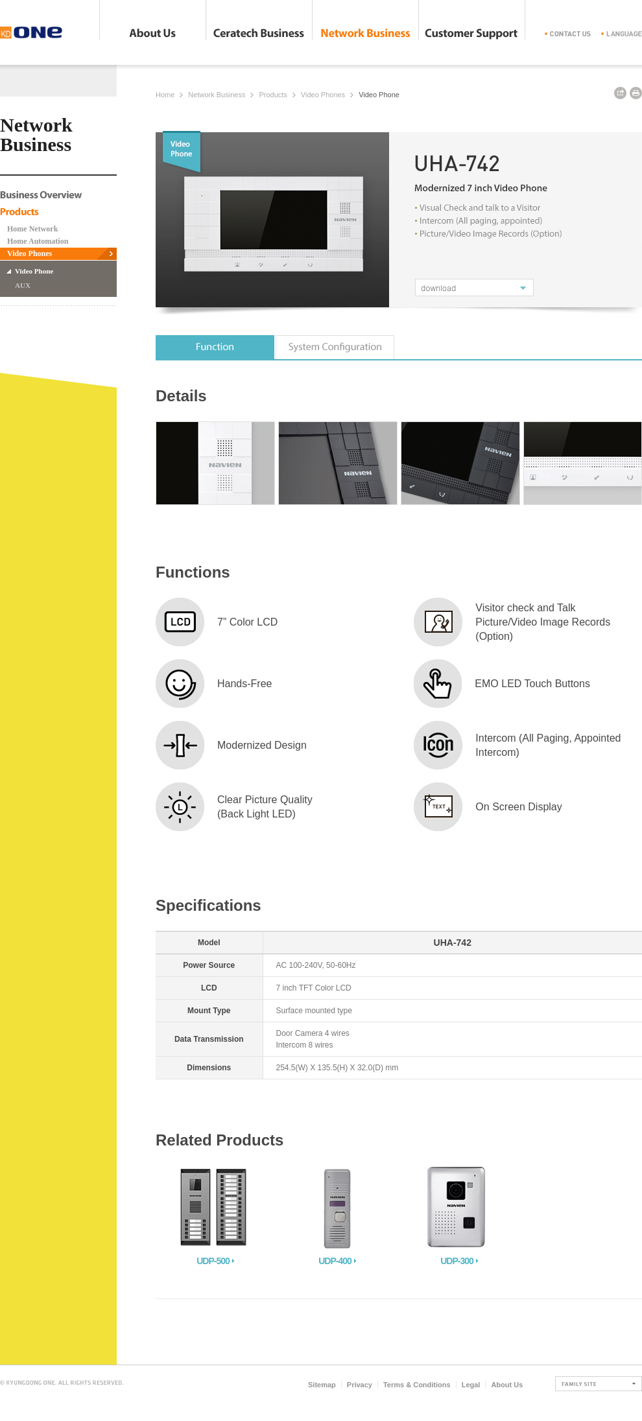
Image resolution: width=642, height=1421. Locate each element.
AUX (22, 285)
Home (165, 95)
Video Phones (29, 253)
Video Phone (34, 271)
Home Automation (37, 241)
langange (621, 34)
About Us (153, 34)
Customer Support (472, 34)
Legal (471, 1385)
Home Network (32, 228)
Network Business (365, 34)
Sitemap (322, 1385)
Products (273, 95)
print (636, 93)
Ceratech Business (259, 34)
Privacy (359, 1385)
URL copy (620, 93)
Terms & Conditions (417, 1385)
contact (568, 34)
